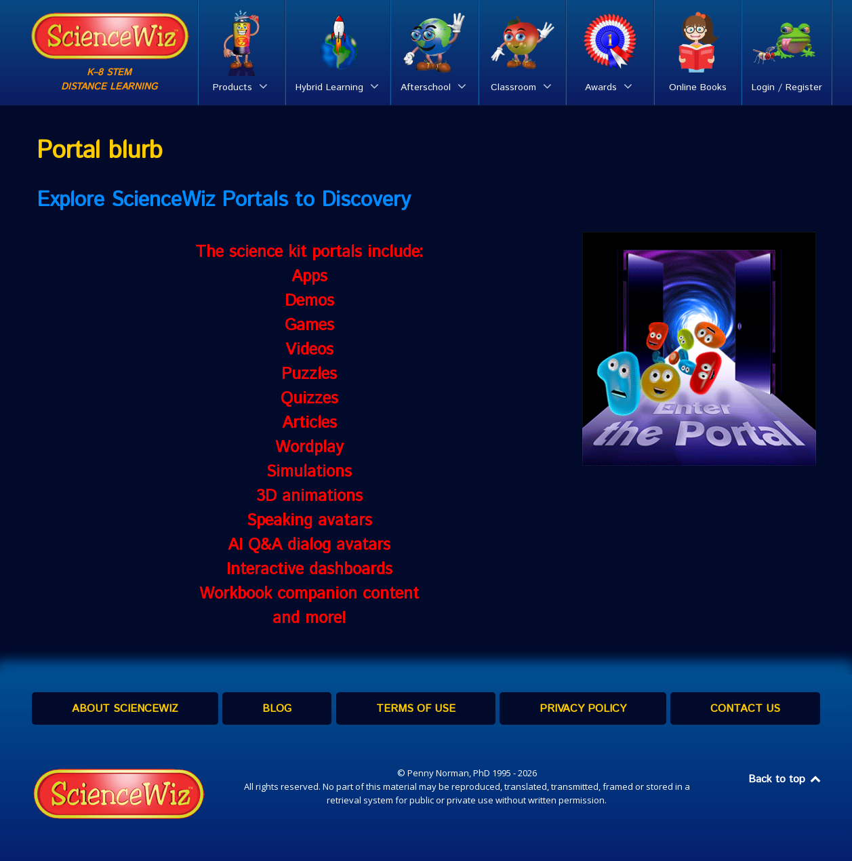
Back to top (785, 779)
